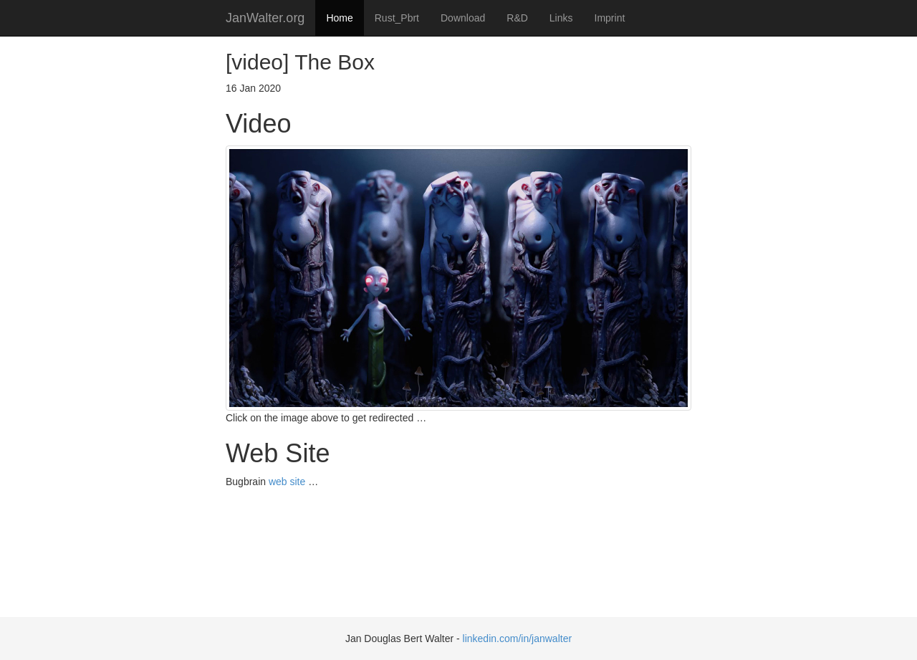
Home (339, 18)
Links (561, 18)
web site (287, 481)
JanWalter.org (265, 18)
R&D (517, 18)
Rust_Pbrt (397, 18)
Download (463, 18)
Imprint (610, 18)
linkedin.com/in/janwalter (517, 638)
